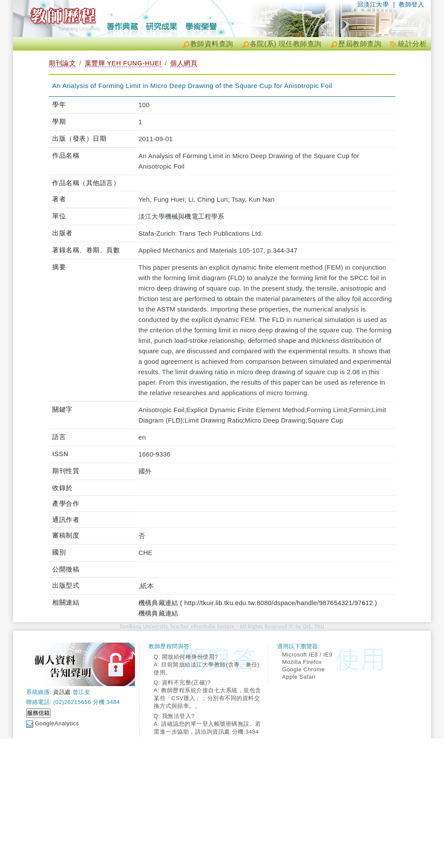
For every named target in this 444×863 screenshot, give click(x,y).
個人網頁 (183, 63)
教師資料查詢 (211, 43)
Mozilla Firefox (302, 662)
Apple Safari (299, 676)
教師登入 (411, 4)
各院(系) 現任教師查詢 (286, 43)
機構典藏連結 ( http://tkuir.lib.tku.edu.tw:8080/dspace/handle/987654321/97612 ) (257, 602)
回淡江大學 (373, 4)
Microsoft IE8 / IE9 (307, 654)
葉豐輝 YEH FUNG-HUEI (123, 63)
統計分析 (412, 43)
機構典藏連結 (158, 613)
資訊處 (62, 692)
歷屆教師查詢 (359, 43)
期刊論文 (62, 63)
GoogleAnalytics (57, 723)
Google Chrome (303, 669)
